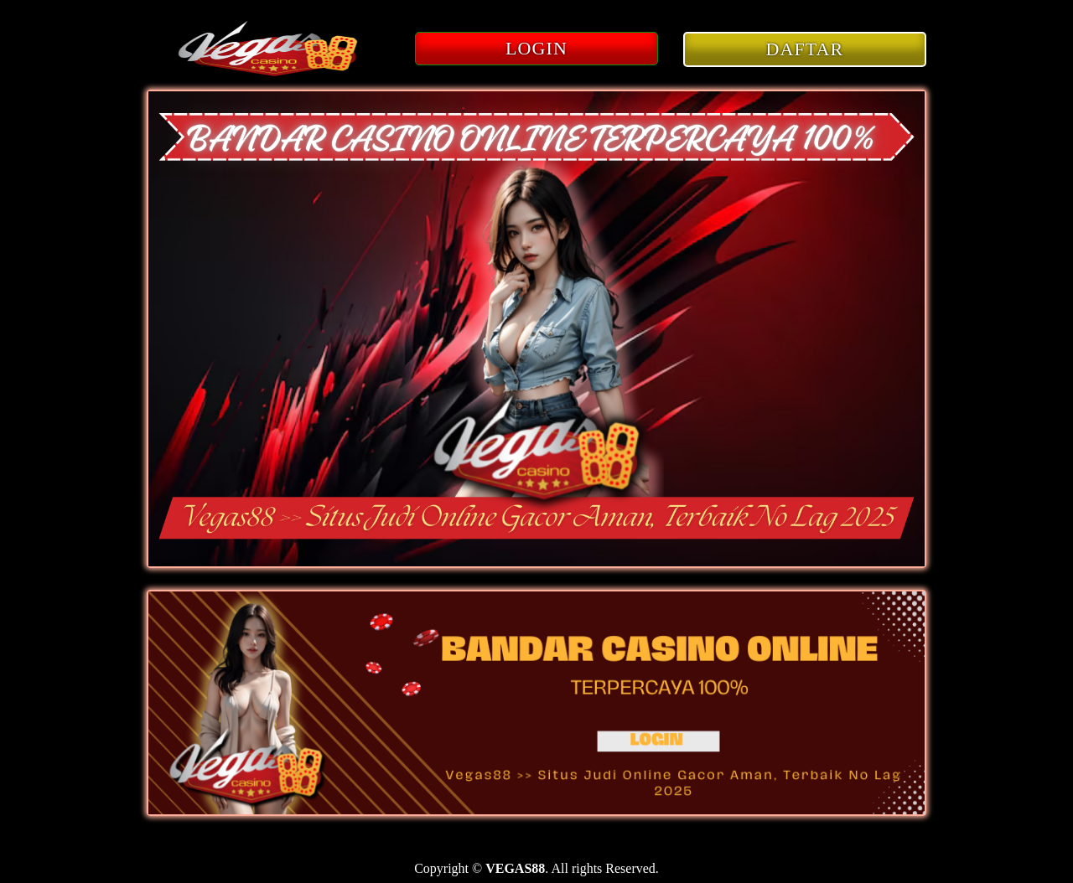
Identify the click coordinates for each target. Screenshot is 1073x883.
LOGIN (536, 48)
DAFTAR (805, 49)
